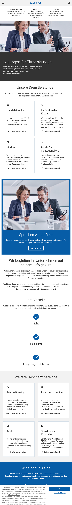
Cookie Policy (34, 498)
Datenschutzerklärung (14, 495)
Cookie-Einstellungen (59, 493)
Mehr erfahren (36, 248)
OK (59, 488)
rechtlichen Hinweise (40, 493)
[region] (36, 495)
